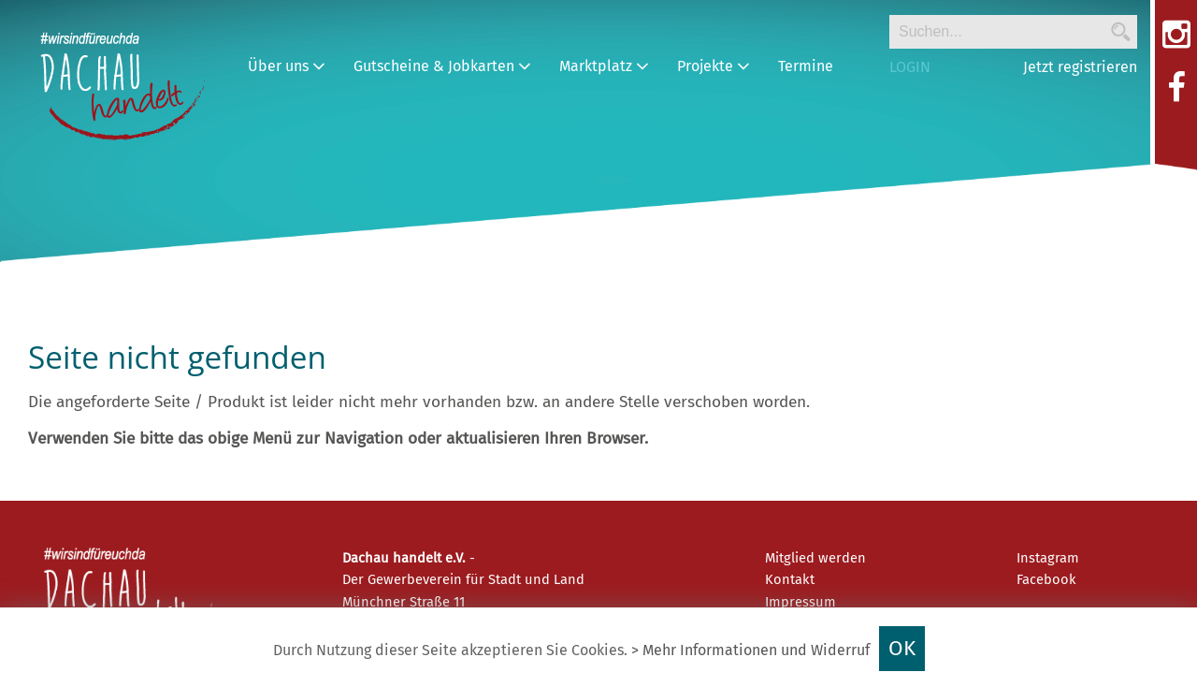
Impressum (800, 601)
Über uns (286, 66)
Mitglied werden (815, 557)
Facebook (1046, 579)
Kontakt (790, 579)
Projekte (713, 66)
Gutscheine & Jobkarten (442, 66)
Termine (805, 66)
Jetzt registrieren (1080, 67)
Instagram (1048, 557)
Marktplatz (604, 66)
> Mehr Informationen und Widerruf (750, 650)
